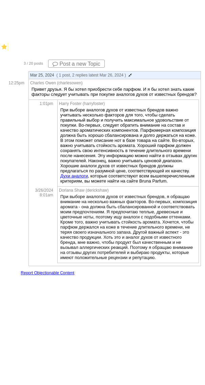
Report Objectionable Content (47, 273)
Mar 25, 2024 (81, 75)
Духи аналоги (74, 175)
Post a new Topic (76, 64)
